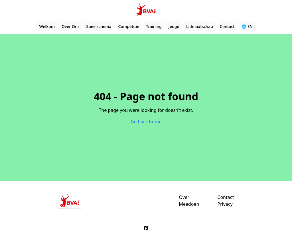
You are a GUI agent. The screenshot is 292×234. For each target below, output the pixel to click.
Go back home (146, 121)
